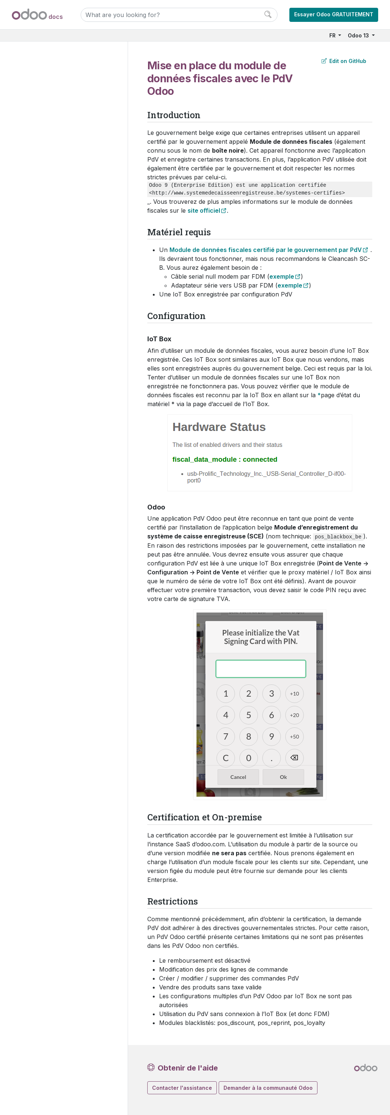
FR (333, 35)
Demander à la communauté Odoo (268, 1088)
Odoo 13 (359, 35)
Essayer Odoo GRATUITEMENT (333, 14)
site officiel (204, 210)
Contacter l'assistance (182, 1088)
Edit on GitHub (344, 61)
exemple (281, 276)
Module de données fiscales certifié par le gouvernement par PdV (265, 249)
